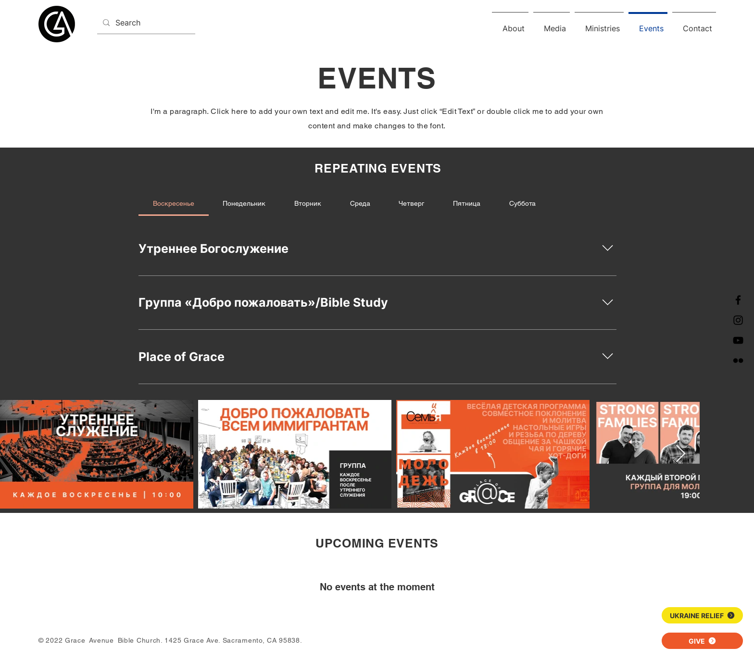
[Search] (145, 23)
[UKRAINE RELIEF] (702, 615)
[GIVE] (702, 640)
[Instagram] (738, 320)
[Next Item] (680, 454)
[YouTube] (738, 340)
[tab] (173, 203)
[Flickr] (738, 360)
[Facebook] (738, 300)
